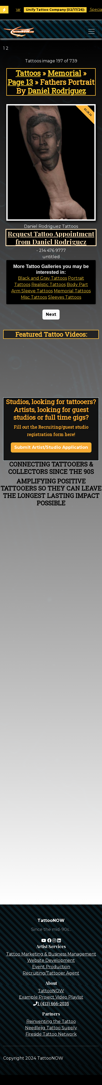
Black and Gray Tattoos (42, 278)
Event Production (51, 966)
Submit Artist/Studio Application (51, 447)
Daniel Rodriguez (57, 91)
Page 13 (20, 82)
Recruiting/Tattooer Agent (51, 973)
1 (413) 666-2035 (51, 1003)
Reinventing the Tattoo (51, 1021)
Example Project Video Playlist (51, 997)
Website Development (51, 960)
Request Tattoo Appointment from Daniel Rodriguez (51, 237)
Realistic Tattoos (48, 284)
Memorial (64, 73)
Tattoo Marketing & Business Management (51, 954)
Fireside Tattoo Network (51, 1034)
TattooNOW (51, 990)
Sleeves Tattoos (64, 297)
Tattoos (28, 73)
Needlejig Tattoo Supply (51, 1027)
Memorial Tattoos (72, 290)
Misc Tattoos (34, 297)
